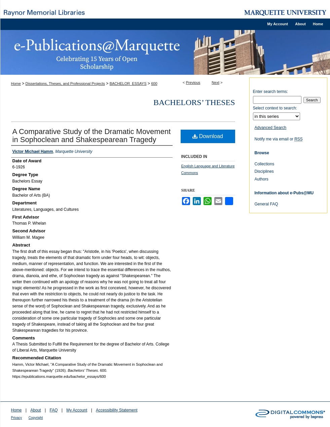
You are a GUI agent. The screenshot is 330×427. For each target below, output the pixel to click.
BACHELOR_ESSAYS (128, 83)
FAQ (53, 410)
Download (207, 136)
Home (16, 83)
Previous (193, 82)
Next (215, 82)
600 (154, 83)
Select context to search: (275, 108)
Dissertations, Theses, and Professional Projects (65, 83)
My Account (76, 410)
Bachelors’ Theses (194, 102)
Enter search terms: (270, 91)
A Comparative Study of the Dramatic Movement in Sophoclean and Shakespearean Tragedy (91, 135)
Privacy (16, 418)
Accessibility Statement (116, 410)
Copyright (36, 418)
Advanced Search (271, 127)
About (35, 410)
